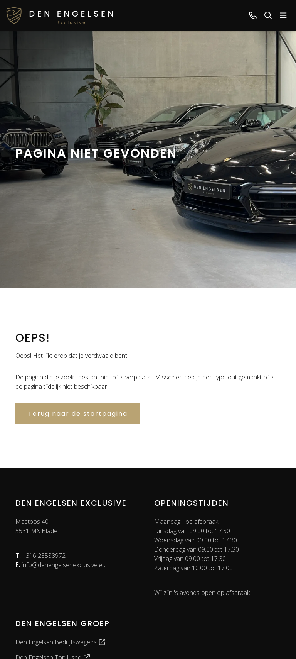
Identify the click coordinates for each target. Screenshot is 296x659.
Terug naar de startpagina (78, 413)
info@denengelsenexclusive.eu (60, 565)
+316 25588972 (40, 555)
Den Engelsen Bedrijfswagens (60, 642)
